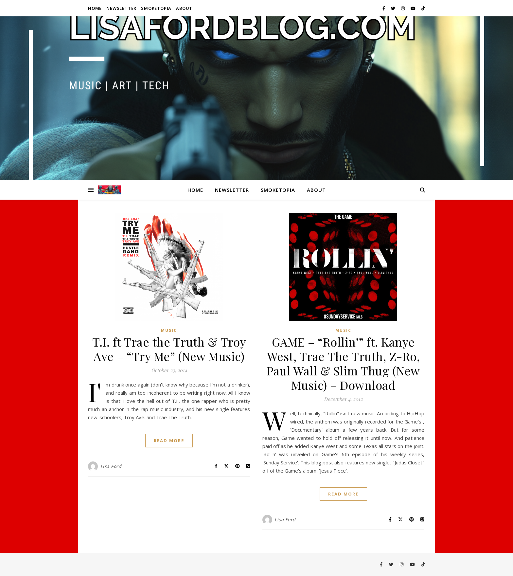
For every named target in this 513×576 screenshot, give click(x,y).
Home (95, 8)
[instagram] (403, 8)
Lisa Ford (111, 466)
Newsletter (121, 8)
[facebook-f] (384, 8)
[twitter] (393, 8)
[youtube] (413, 8)
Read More (169, 440)
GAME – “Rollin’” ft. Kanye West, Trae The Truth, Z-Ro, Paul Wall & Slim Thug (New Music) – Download (343, 363)
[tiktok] (423, 8)
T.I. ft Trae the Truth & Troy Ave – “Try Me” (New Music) (169, 349)
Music (169, 330)
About (184, 8)
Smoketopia (156, 8)
